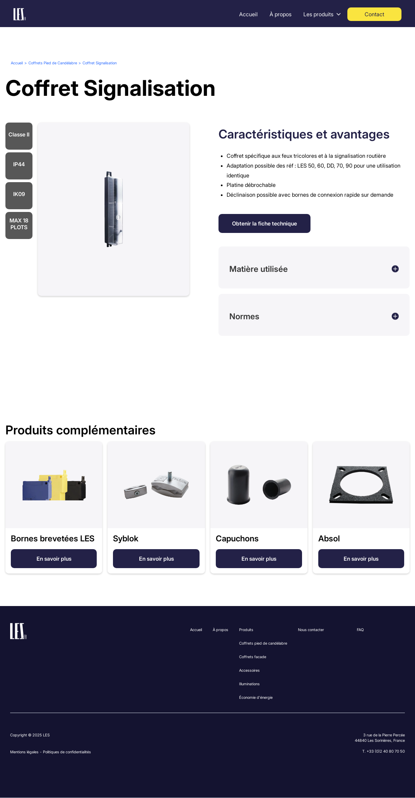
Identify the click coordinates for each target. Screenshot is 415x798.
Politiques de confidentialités (67, 752)
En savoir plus (54, 558)
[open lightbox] (113, 209)
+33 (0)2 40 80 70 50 (386, 751)
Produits (246, 629)
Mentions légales (24, 752)
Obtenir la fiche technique (264, 223)
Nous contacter (311, 629)
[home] (20, 14)
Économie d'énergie (256, 697)
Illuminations (249, 684)
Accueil (248, 14)
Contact (374, 14)
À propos (281, 14)
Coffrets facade (252, 656)
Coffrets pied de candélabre (263, 643)
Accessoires (249, 670)
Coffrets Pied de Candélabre (52, 63)
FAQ (360, 629)
